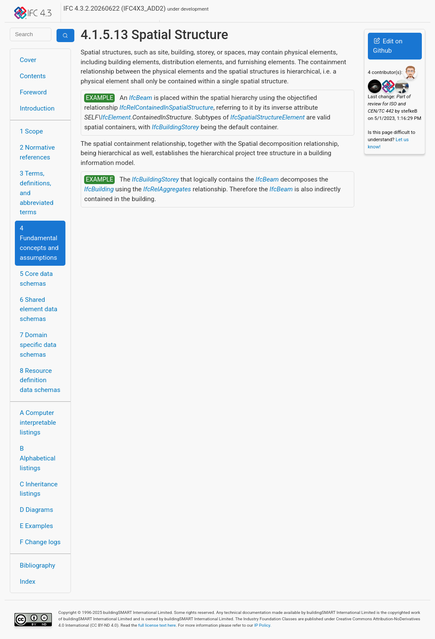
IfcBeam (141, 98)
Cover (28, 60)
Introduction (37, 108)
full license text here (157, 625)
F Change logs (40, 542)
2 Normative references (37, 152)
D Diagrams (36, 510)
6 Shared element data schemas (38, 309)
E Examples (36, 526)
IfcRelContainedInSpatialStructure (166, 107)
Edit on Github (387, 46)
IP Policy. (262, 625)
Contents (33, 76)
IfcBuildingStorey (175, 127)
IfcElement (116, 117)
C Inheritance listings (39, 489)
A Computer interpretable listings (38, 422)
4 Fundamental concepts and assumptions (39, 242)
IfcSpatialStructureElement (267, 117)
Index (28, 581)
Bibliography (37, 565)
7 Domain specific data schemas (38, 344)
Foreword (33, 92)
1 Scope (31, 131)
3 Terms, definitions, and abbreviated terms (37, 193)
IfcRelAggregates (167, 189)
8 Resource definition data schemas (40, 380)
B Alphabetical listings (38, 458)
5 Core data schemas (36, 278)
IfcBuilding (98, 189)
